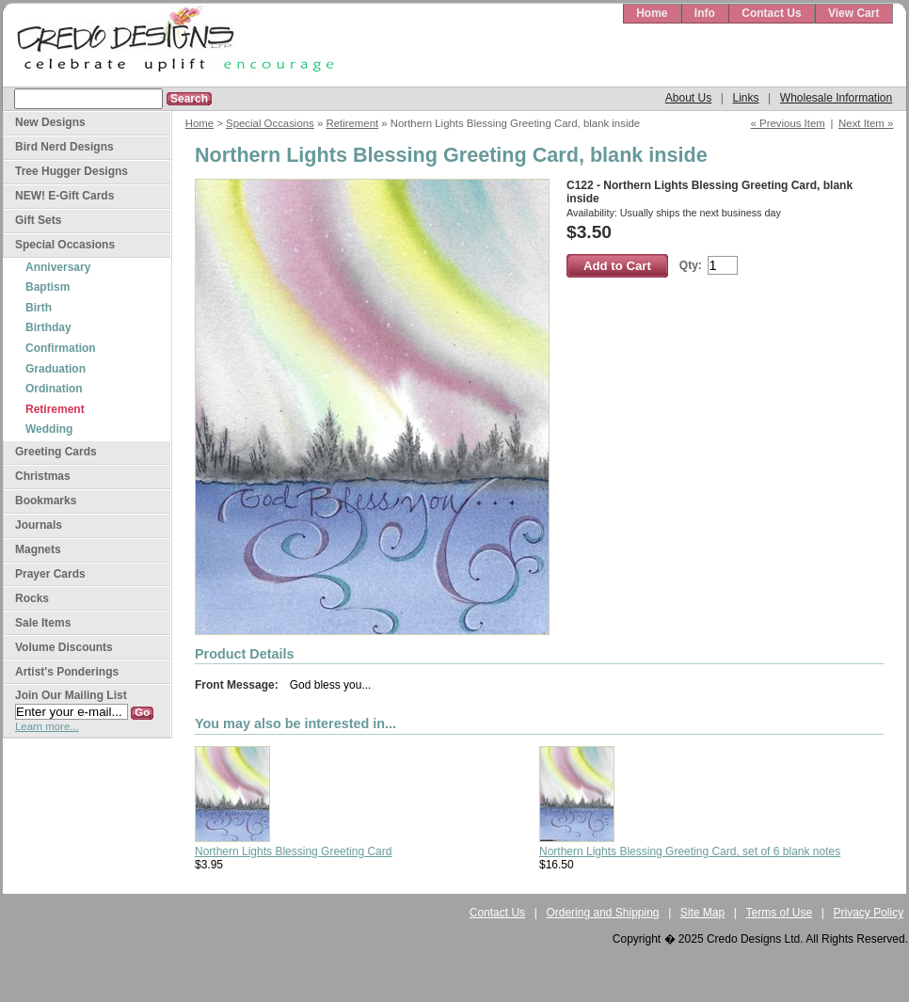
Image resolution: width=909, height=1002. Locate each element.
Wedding (48, 429)
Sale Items (43, 622)
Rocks (32, 598)
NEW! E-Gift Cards (64, 195)
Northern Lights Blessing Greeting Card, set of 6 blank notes (689, 851)
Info (704, 13)
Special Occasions (270, 123)
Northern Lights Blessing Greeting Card (293, 851)
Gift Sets (38, 220)
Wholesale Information (836, 97)
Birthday (48, 327)
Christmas (43, 476)
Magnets (38, 549)
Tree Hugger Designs (71, 171)
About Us (688, 97)
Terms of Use (779, 912)
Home (651, 13)
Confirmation (60, 348)
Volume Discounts (64, 647)
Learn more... (47, 726)
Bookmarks (45, 500)
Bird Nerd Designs (64, 146)
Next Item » (865, 123)
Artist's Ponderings (67, 671)
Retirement (352, 123)
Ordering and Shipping (602, 912)
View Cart (853, 13)
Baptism (47, 287)
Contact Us (771, 13)
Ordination (54, 388)
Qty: (690, 265)
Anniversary (57, 267)
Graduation (55, 368)
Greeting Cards (56, 451)
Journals (38, 525)
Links (745, 97)
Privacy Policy (869, 912)
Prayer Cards (50, 574)
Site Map (702, 912)
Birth (38, 307)
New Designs (50, 122)
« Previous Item (788, 123)
